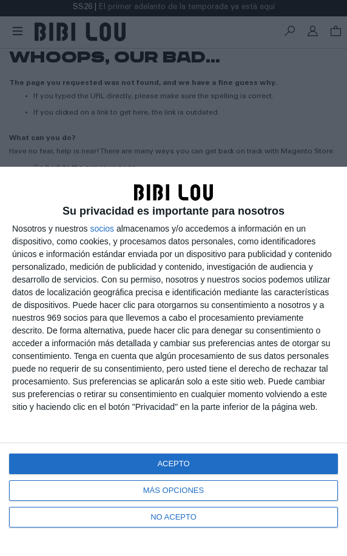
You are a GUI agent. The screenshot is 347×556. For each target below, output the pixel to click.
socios (102, 228)
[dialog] (173, 361)
